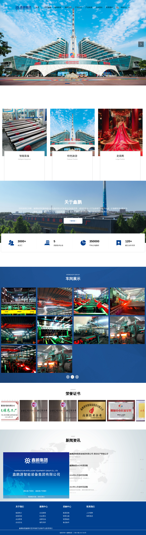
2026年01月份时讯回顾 (78, 475)
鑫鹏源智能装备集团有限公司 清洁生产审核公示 (88, 454)
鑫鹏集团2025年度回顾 (78, 465)
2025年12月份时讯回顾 (78, 487)
